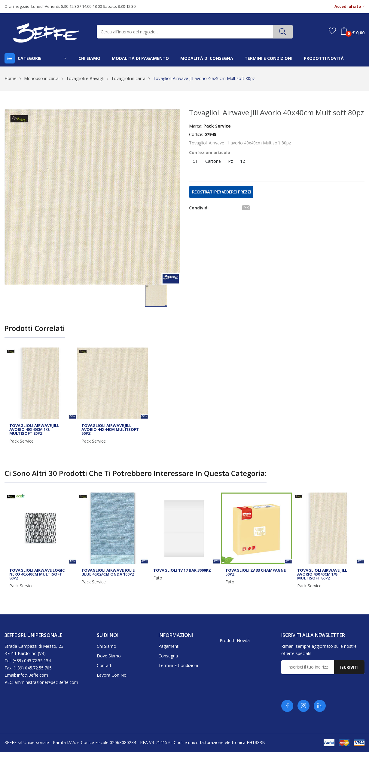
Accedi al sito (349, 6)
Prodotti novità (235, 645)
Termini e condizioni (178, 670)
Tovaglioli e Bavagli (85, 78)
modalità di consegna (206, 58)
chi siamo (89, 58)
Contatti (104, 670)
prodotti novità (324, 58)
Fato (157, 583)
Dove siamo (109, 661)
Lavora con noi (112, 680)
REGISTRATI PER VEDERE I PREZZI (221, 192)
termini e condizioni (268, 58)
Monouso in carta (41, 78)
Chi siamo (106, 651)
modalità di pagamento (140, 58)
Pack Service (21, 446)
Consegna (168, 661)
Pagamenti (168, 651)
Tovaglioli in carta (128, 78)
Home (11, 78)
